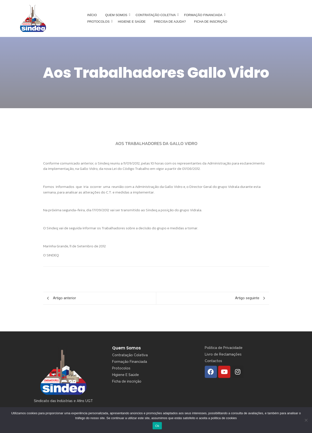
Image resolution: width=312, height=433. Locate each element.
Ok (157, 426)
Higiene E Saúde (125, 375)
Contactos (213, 361)
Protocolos (99, 21)
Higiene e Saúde (132, 21)
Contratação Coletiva (156, 15)
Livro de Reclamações (223, 354)
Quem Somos (126, 348)
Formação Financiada (204, 15)
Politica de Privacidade (224, 348)
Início (92, 15)
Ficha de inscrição (210, 21)
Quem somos (117, 15)
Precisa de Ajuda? (170, 21)
